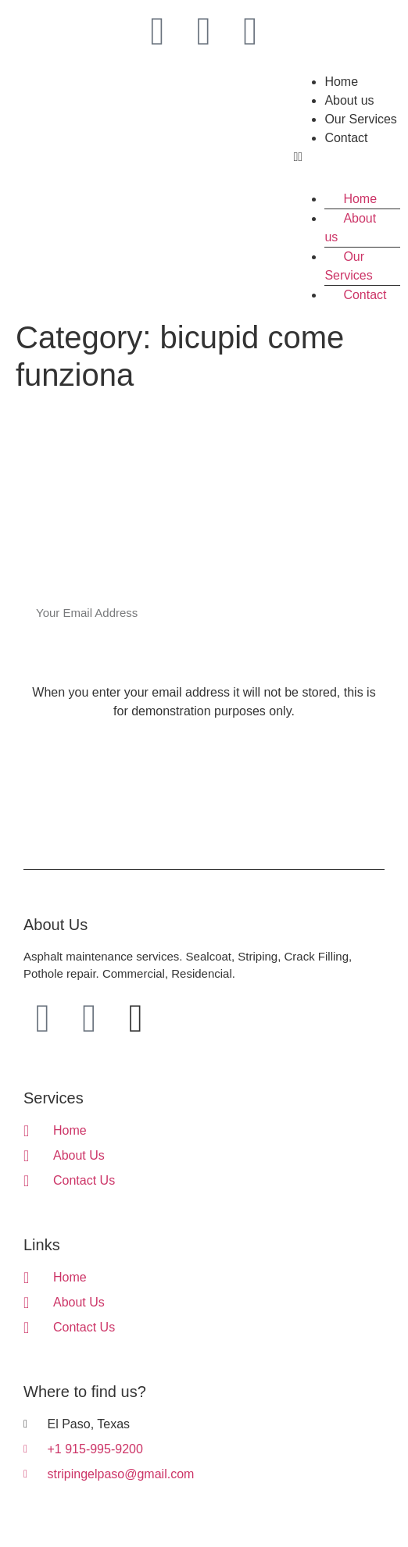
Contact (345, 137)
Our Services (360, 119)
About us (349, 100)
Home (341, 81)
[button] (346, 157)
